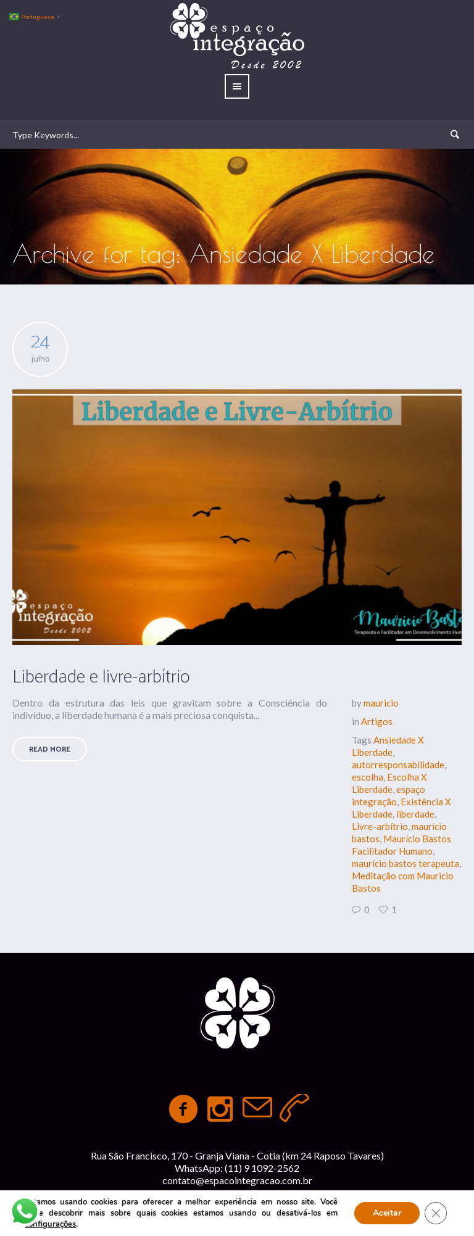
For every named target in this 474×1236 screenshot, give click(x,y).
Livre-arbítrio (380, 826)
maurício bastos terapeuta (405, 863)
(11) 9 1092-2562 (262, 1168)
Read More (49, 749)
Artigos (377, 721)
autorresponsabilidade (398, 764)
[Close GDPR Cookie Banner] (436, 1213)
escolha (367, 776)
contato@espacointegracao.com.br (237, 1180)
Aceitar (387, 1213)
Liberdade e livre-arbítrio (101, 677)
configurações (50, 1224)
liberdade (415, 813)
